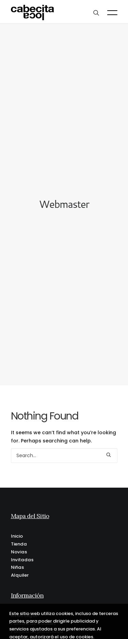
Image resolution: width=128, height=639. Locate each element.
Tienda (19, 537)
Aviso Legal (24, 609)
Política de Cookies (33, 617)
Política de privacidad (37, 625)
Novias (19, 545)
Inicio (17, 529)
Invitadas (22, 553)
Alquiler (20, 568)
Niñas (17, 561)
